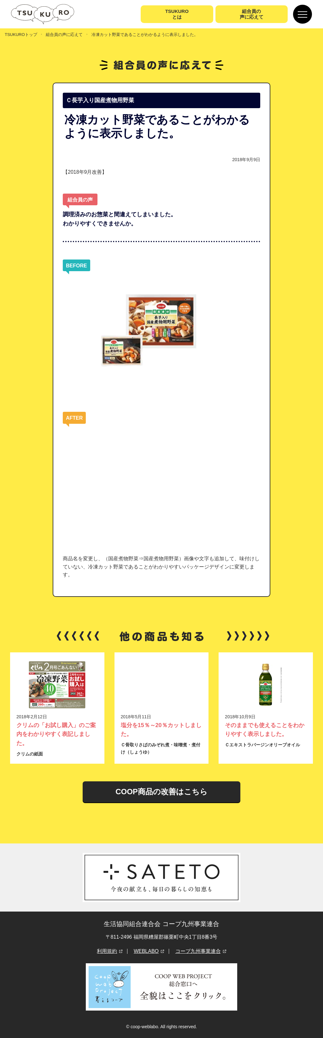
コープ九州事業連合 (198, 951)
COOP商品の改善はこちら (161, 791)
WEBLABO (146, 951)
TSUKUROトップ (21, 34)
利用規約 (107, 951)
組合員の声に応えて (64, 34)
